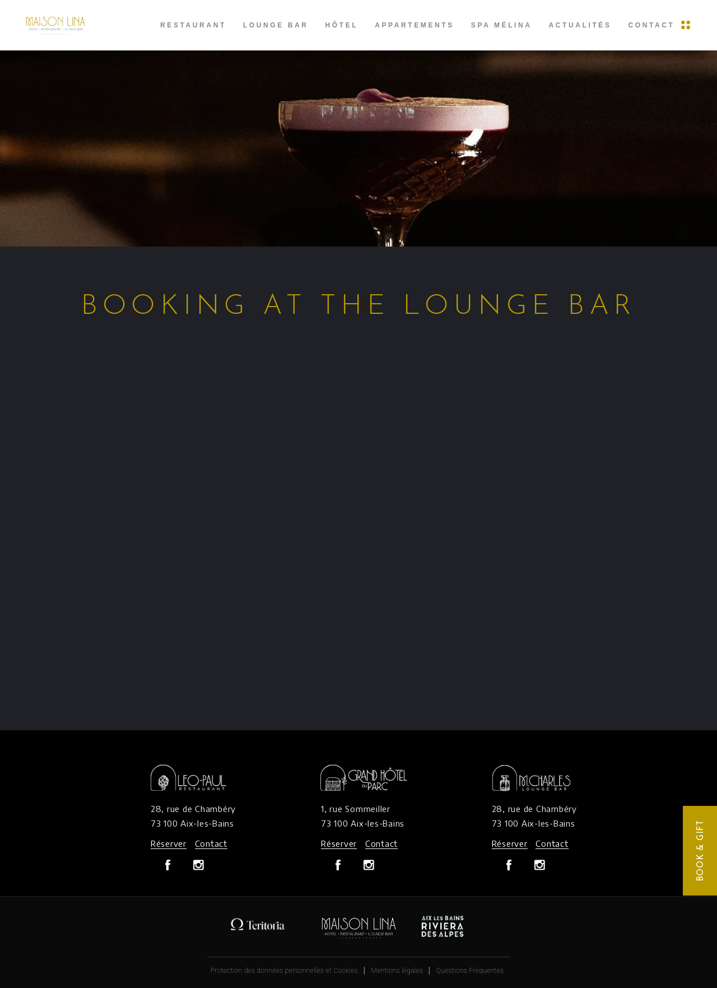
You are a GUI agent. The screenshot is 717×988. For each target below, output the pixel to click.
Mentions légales (397, 971)
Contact (211, 843)
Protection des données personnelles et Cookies (284, 971)
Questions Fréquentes (470, 971)
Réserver (169, 843)
